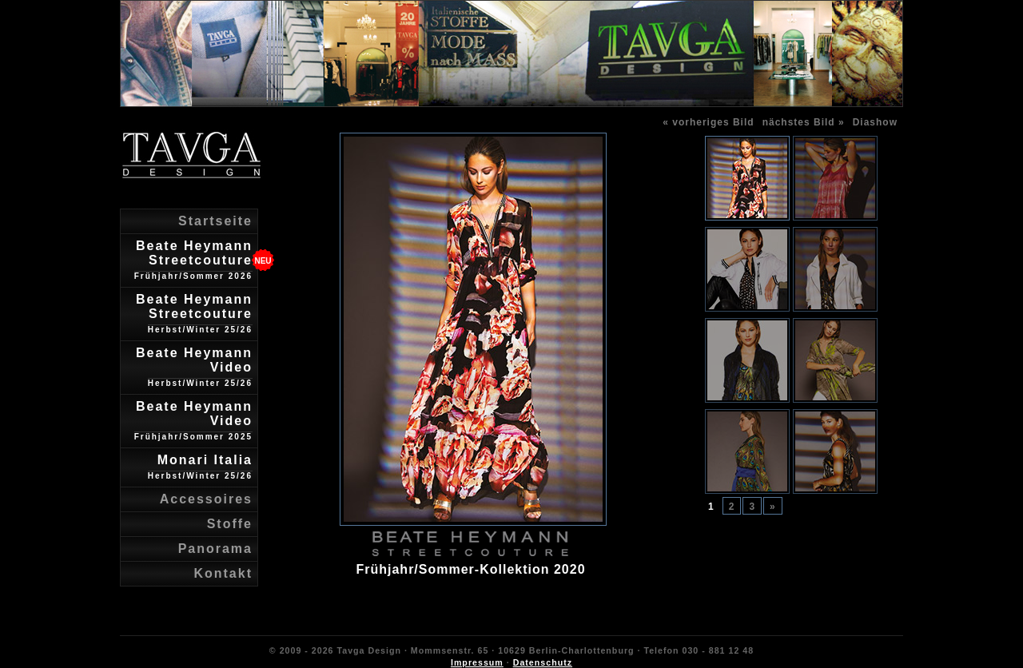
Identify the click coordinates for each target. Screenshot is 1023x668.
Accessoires (206, 499)
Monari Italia (200, 466)
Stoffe (230, 524)
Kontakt (223, 573)
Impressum (477, 662)
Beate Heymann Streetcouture (193, 259)
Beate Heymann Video (194, 367)
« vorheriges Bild (708, 122)
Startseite (215, 221)
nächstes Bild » (803, 122)
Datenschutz (542, 662)
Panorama (215, 548)
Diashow (875, 122)
